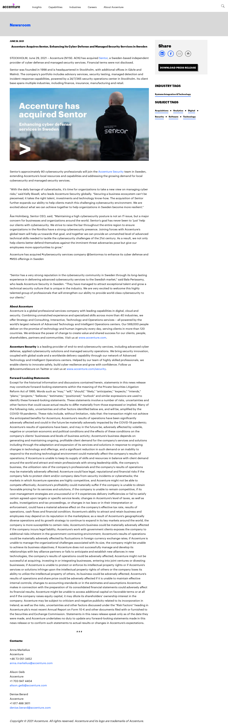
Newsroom (20, 25)
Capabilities (55, 7)
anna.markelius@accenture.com (31, 663)
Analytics (178, 110)
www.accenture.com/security (86, 369)
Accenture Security (111, 171)
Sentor (103, 58)
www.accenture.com (92, 337)
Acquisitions (161, 110)
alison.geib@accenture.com (28, 685)
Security (159, 116)
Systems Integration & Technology (173, 94)
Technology (189, 116)
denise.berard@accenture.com (30, 707)
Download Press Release (178, 67)
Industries (75, 7)
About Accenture (113, 7)
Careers (92, 7)
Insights (37, 7)
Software (173, 116)
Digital (191, 110)
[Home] (11, 6)
